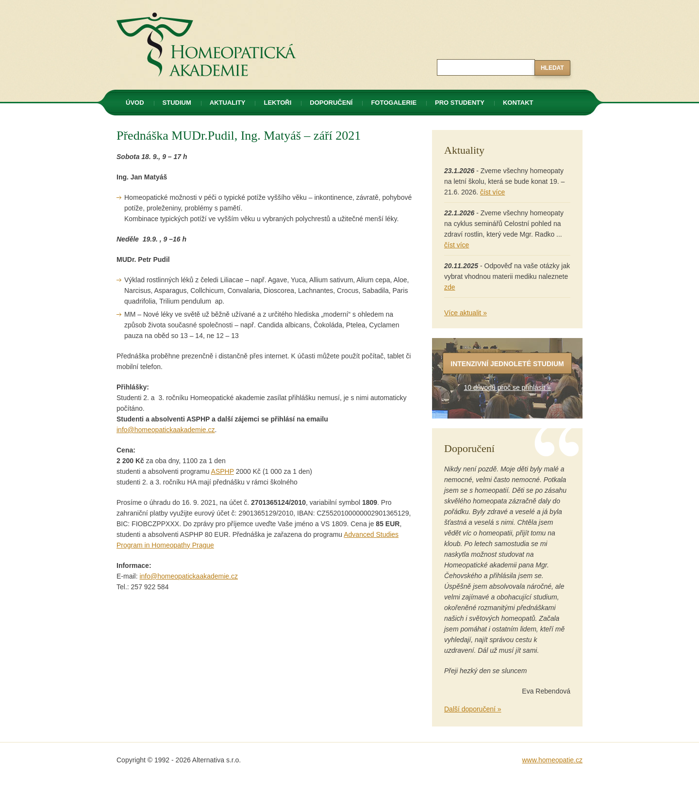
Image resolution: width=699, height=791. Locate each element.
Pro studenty (459, 102)
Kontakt (518, 102)
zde (449, 287)
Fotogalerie (393, 102)
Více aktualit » (465, 313)
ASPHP (222, 471)
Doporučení (331, 102)
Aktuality (228, 102)
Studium (177, 102)
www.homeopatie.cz (552, 760)
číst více (492, 192)
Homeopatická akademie (153, 5)
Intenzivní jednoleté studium (507, 364)
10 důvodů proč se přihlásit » (507, 387)
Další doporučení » (472, 709)
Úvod (135, 102)
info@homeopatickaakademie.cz (165, 430)
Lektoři (277, 102)
